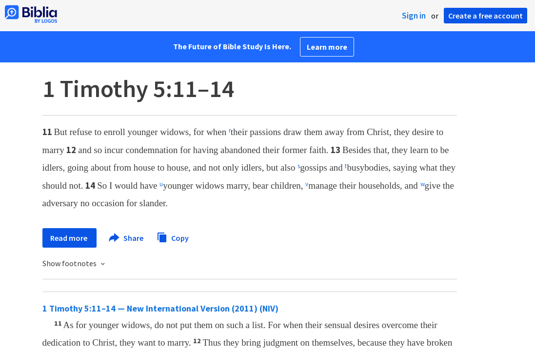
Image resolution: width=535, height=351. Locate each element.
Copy (173, 237)
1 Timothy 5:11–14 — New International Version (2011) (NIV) (160, 308)
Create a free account (485, 15)
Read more (69, 238)
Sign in (414, 15)
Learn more (327, 47)
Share (126, 238)
